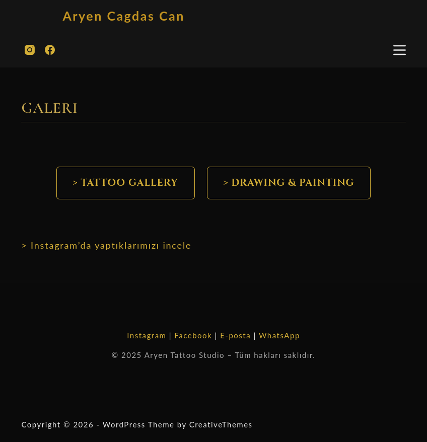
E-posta (235, 335)
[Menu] (399, 50)
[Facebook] (50, 50)
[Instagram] (30, 50)
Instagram (146, 335)
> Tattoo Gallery (125, 182)
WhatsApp (279, 335)
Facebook (193, 335)
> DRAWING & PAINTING (289, 182)
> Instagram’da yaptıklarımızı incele (106, 245)
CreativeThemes (221, 424)
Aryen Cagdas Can (123, 15)
